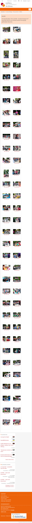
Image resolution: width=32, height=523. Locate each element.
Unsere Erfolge (9, 11)
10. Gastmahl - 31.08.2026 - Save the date (7, 467)
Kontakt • (15, 0)
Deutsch (25, 0)
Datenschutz (8, 515)
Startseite (3, 11)
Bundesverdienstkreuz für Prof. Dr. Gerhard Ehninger (8, 455)
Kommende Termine (6, 464)
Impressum (3, 515)
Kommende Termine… (10, 486)
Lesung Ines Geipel (8, 437)
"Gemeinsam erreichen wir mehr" (8, 450)
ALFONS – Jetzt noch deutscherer (5, 473)
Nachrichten (4, 434)
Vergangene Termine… (10, 485)
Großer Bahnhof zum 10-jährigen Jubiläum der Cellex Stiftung (8, 445)
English (28, 0)
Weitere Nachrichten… (10, 459)
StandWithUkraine (8, 440)
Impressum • (10, 0)
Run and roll (15, 11)
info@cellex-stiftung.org (5, 501)
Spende (12, 510)
